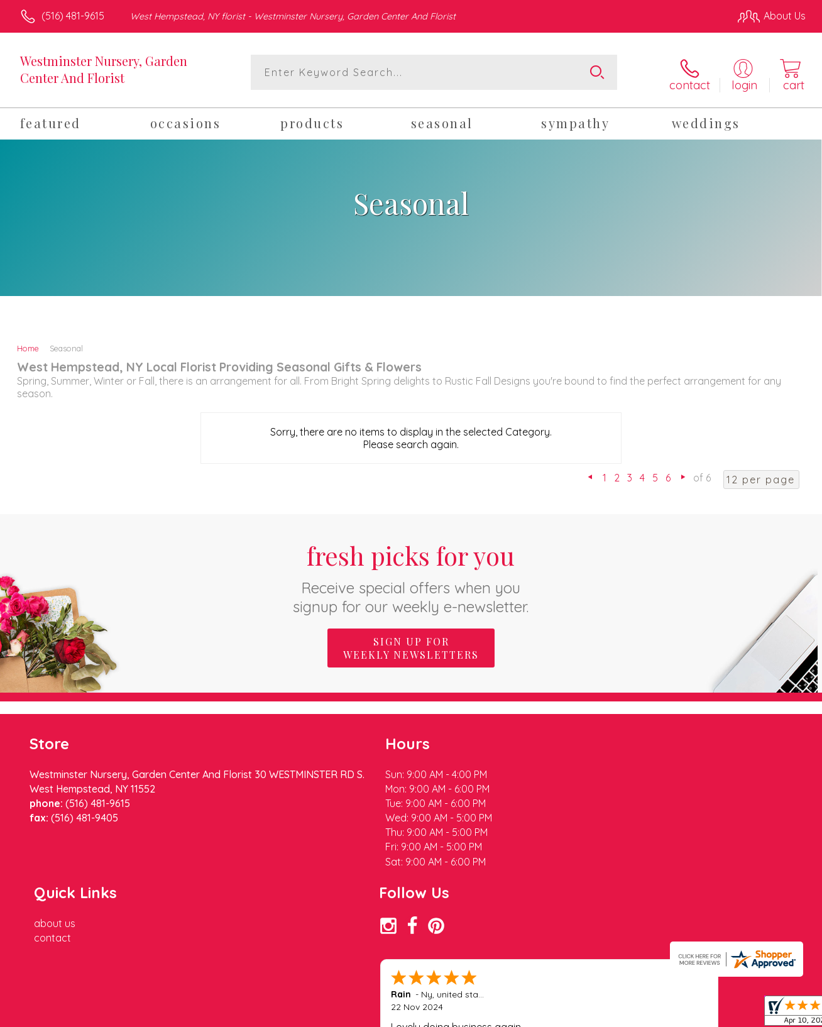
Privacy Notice (602, 1014)
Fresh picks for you (411, 574)
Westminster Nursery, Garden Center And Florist (103, 69)
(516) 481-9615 (72, 15)
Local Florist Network (692, 1014)
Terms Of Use (528, 1014)
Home (28, 346)
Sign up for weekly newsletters (411, 645)
